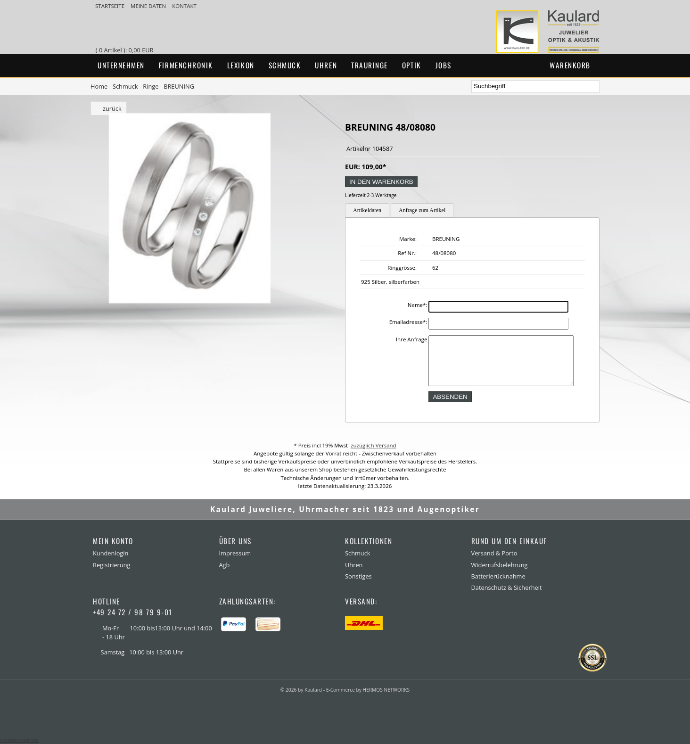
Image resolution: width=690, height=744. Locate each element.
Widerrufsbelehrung (499, 565)
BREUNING (179, 86)
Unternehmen (121, 65)
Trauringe (369, 65)
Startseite (110, 5)
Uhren (326, 65)
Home (98, 86)
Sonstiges (358, 576)
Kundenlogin (110, 553)
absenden (450, 396)
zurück (112, 108)
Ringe (150, 86)
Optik (411, 65)
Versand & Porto (494, 553)
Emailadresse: (408, 321)
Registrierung (111, 565)
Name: (417, 304)
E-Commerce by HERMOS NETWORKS (368, 689)
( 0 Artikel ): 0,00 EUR (126, 50)
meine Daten (149, 5)
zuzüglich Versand (373, 445)
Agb (224, 565)
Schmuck (285, 65)
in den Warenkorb (381, 181)
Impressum (235, 553)
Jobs (443, 65)
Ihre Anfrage (411, 339)
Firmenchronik (186, 65)
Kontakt (184, 5)
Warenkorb (570, 65)
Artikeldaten (367, 210)
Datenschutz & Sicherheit (506, 587)
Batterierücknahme (498, 576)
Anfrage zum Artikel (422, 210)
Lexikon (241, 65)
